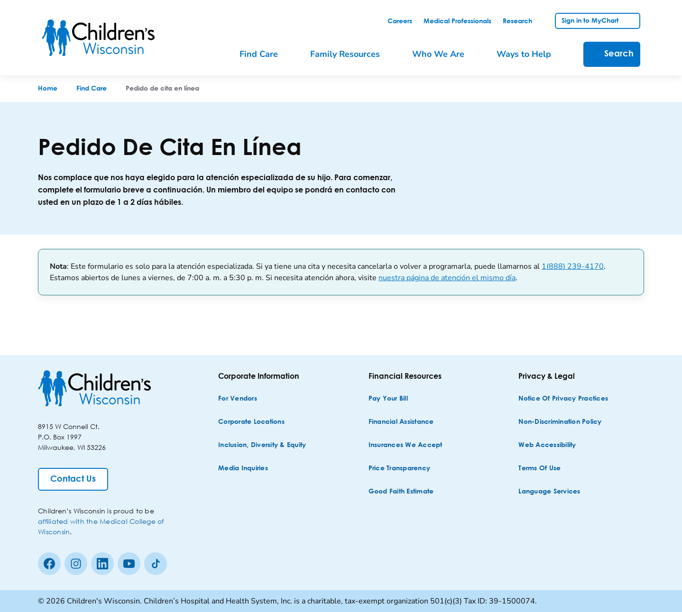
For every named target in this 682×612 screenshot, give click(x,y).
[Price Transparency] (400, 469)
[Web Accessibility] (547, 445)
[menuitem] (265, 54)
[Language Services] (549, 492)
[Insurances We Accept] (405, 445)
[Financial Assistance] (401, 422)
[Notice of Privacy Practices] (563, 399)
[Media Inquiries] (243, 469)
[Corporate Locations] (251, 422)
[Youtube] (129, 563)
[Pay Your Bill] (388, 399)
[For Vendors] (237, 399)
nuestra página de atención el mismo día (447, 278)
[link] (399, 21)
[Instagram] (76, 563)
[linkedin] (102, 563)
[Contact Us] (73, 479)
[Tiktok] (155, 563)
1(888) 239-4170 (573, 266)
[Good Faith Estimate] (401, 492)
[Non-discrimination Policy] (559, 422)
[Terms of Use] (539, 469)
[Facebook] (49, 563)
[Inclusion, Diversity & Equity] (262, 445)
